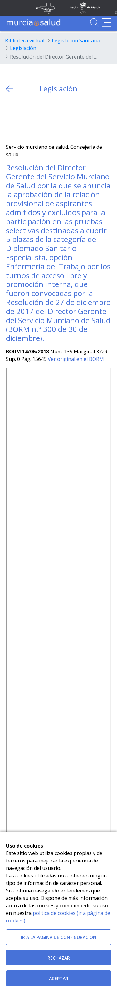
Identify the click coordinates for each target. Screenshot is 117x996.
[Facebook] (23, 118)
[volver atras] (9, 88)
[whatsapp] (35, 118)
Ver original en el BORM (76, 359)
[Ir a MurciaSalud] (33, 23)
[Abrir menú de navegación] (106, 22)
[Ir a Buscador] (94, 22)
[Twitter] (11, 118)
